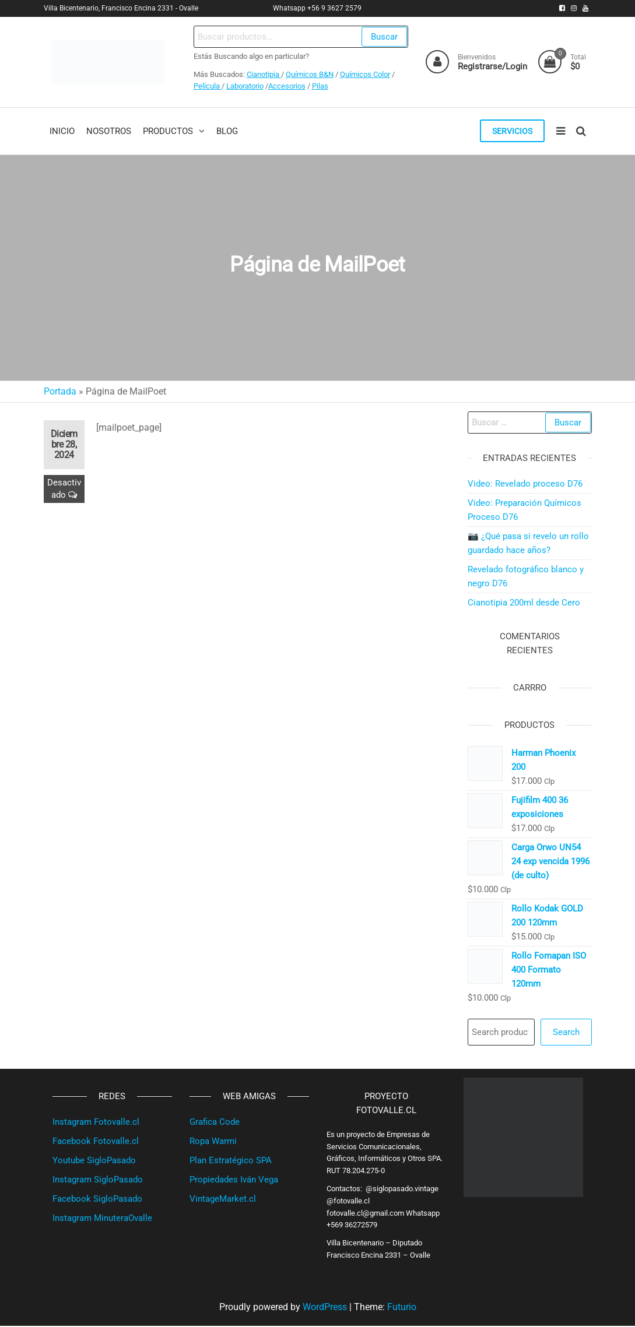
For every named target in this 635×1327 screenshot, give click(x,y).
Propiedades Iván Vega (234, 1180)
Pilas (319, 86)
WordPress (325, 1308)
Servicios (511, 131)
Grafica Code (215, 1123)
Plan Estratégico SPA (231, 1161)
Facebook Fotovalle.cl (95, 1142)
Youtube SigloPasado (94, 1161)
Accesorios (286, 86)
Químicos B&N (309, 74)
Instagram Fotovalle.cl (95, 1123)
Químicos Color (364, 74)
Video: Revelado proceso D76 (525, 485)
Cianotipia (263, 74)
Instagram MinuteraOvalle (102, 1219)
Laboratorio (244, 86)
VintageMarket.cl (223, 1200)
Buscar (383, 36)
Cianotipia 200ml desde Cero (524, 604)
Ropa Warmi (213, 1142)
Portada (60, 392)
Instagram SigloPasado (97, 1180)
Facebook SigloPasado (97, 1200)
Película (207, 86)
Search (566, 1033)
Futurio (401, 1308)
